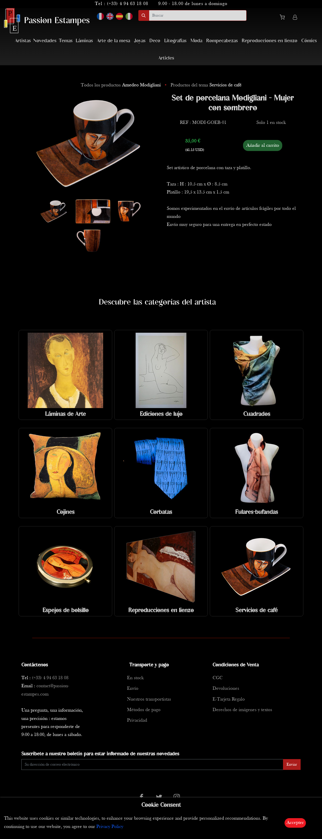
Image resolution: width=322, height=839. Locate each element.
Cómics (309, 40)
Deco (154, 40)
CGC (218, 678)
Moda (196, 40)
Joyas (139, 40)
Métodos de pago (143, 710)
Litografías (175, 40)
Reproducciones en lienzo (269, 40)
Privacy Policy (109, 826)
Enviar (292, 765)
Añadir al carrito (262, 145)
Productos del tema (206, 85)
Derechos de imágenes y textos (242, 710)
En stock (135, 678)
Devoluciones (226, 688)
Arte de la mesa (113, 40)
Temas (65, 40)
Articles (166, 58)
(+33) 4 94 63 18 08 (127, 4)
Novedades (44, 40)
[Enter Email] (152, 764)
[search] (198, 15)
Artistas (23, 40)
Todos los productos (121, 85)
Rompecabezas (222, 40)
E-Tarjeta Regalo (229, 699)
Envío (132, 688)
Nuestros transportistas (149, 699)
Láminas (84, 40)
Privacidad (137, 720)
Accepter (295, 822)
